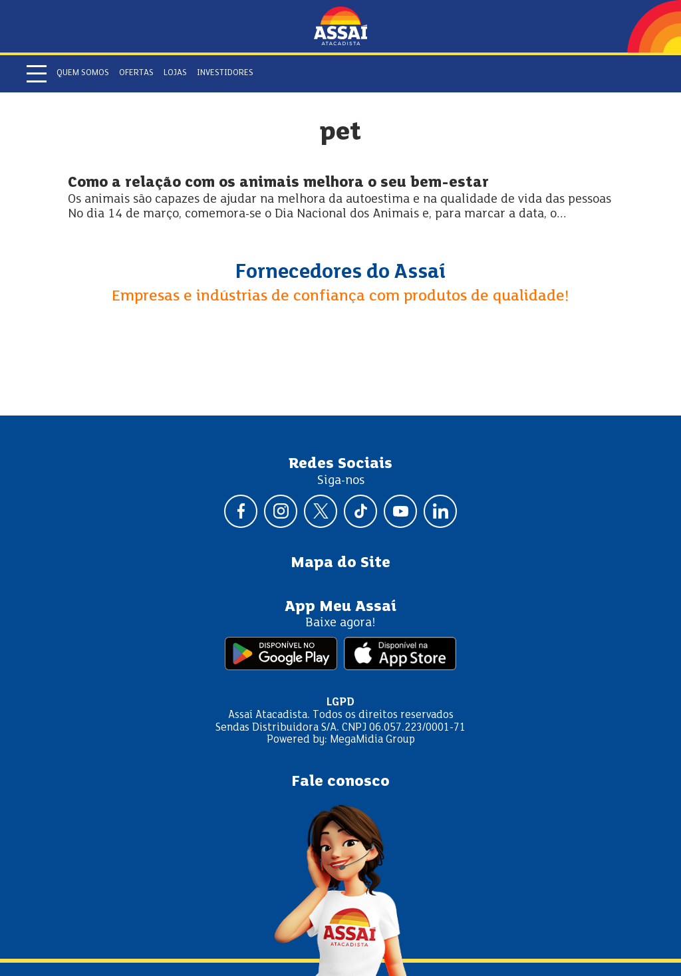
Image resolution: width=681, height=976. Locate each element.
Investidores (225, 73)
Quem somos (83, 73)
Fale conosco (340, 782)
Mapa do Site (340, 563)
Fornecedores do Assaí (340, 272)
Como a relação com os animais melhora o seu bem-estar (278, 183)
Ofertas (136, 73)
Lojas (175, 73)
